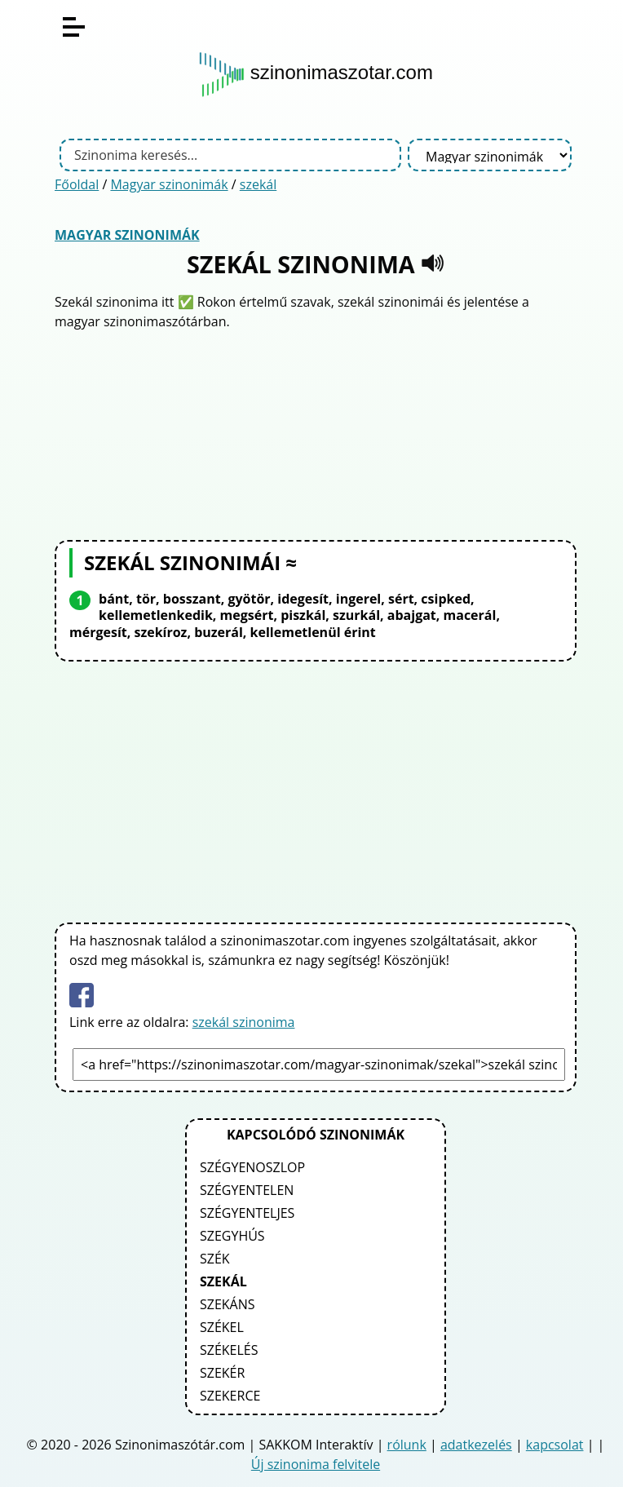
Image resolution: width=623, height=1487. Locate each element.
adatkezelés (476, 1445)
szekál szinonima (243, 1022)
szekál (258, 184)
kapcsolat (555, 1445)
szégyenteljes (247, 1213)
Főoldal (77, 184)
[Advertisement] (315, 433)
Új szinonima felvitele (315, 1464)
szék (215, 1258)
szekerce (230, 1395)
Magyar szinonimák (169, 184)
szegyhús (232, 1236)
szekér (222, 1373)
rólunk (406, 1445)
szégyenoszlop (252, 1167)
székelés (229, 1350)
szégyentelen (247, 1190)
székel (222, 1327)
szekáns (227, 1304)
